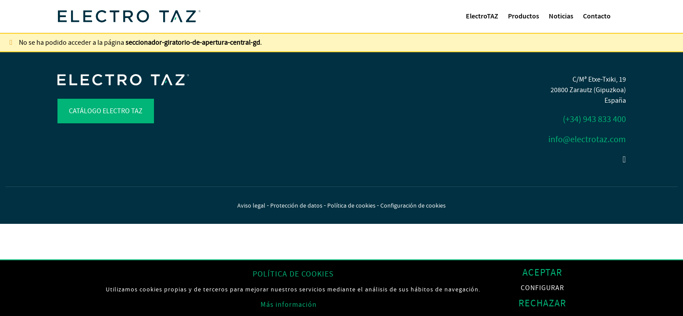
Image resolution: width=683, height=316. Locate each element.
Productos (523, 16)
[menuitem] (482, 16)
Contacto (597, 16)
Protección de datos (296, 205)
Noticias (561, 16)
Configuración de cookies (413, 205)
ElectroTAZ (482, 16)
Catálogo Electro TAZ (106, 111)
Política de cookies (351, 205)
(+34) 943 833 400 (594, 119)
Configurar (542, 288)
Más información (289, 304)
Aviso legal (251, 205)
